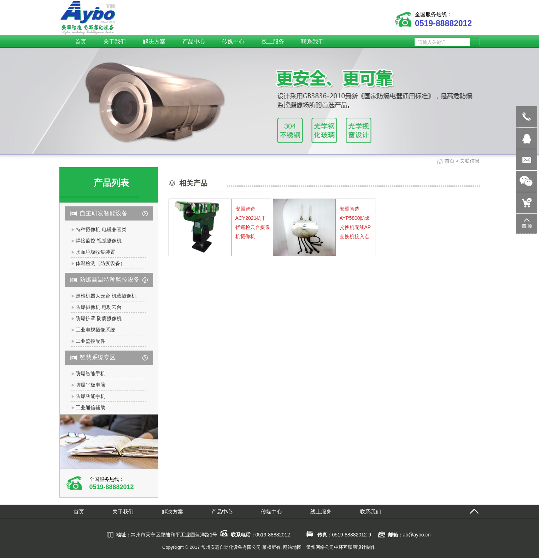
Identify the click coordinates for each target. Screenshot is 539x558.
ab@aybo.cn (417, 535)
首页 (450, 161)
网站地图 (292, 547)
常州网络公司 (320, 547)
